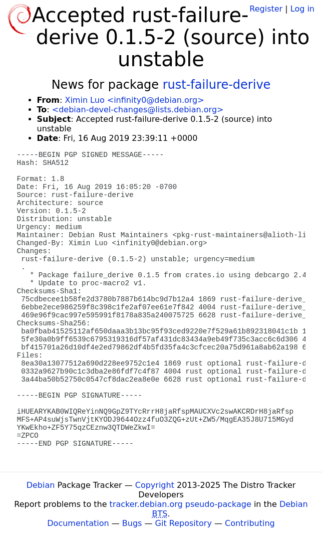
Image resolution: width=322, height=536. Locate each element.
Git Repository (183, 523)
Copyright (154, 485)
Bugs (132, 523)
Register (265, 9)
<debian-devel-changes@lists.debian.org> (138, 109)
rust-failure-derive (217, 85)
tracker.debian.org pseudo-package (180, 504)
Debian (41, 485)
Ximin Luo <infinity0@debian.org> (134, 100)
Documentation (78, 523)
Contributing (250, 523)
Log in (302, 9)
